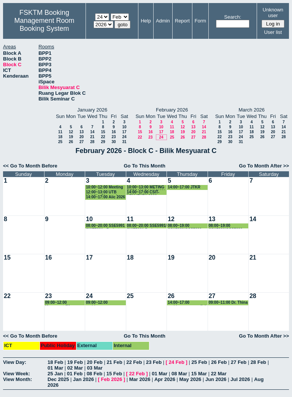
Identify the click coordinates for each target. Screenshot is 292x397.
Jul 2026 (240, 379)
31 (124, 142)
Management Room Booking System (44, 24)
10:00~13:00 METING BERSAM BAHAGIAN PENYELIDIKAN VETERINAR (146, 187)
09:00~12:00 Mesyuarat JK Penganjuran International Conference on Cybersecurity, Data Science (63, 302)
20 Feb (95, 362)
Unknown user (273, 12)
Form (200, 21)
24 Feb (176, 362)
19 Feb (75, 362)
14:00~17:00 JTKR (184, 187)
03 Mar (95, 368)
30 (113, 142)
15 (103, 132)
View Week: (16, 373)
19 (71, 137)
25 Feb (199, 362)
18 (60, 137)
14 (92, 132)
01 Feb (75, 373)
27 (81, 142)
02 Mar (75, 368)
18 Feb (55, 362)
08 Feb (94, 373)
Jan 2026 (83, 379)
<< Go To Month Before (30, 166)
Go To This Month (144, 166)
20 (81, 137)
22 (103, 137)
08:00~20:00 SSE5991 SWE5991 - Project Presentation (105, 225)
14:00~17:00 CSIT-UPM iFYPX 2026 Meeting (143, 192)
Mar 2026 (140, 379)
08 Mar (179, 373)
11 (60, 132)
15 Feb (114, 373)
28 (92, 142)
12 (71, 132)
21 (92, 137)
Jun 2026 (216, 379)
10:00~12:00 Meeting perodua (104, 187)
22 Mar (219, 373)
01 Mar (55, 368)
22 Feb (134, 362)
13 (81, 132)
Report (182, 21)
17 (124, 132)
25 (60, 142)
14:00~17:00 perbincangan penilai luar (187, 302)
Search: (232, 17)
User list (273, 32)
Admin (163, 21)
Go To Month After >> (264, 166)
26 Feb (219, 362)
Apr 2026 (164, 379)
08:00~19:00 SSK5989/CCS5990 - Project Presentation (186, 225)
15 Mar (199, 373)
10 (124, 127)
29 (103, 142)
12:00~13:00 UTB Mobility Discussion (104, 192)
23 (113, 137)
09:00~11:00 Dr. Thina (228, 302)
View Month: (17, 379)
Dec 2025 (58, 379)
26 (71, 142)
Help (146, 21)
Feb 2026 (111, 379)
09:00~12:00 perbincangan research (98, 302)
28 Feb (258, 362)
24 (124, 137)
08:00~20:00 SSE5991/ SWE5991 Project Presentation (147, 225)
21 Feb (114, 362)
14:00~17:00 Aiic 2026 (105, 197)
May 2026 (190, 379)
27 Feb (238, 362)
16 (113, 132)
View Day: (14, 362)
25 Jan (55, 373)
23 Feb (154, 362)
